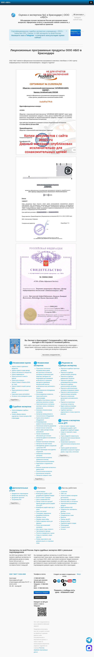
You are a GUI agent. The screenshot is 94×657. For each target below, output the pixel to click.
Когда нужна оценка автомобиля (20, 394)
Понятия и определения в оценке (45, 533)
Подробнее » (15, 399)
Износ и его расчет (41, 511)
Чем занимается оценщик (43, 531)
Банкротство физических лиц (20, 495)
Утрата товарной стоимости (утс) (70, 436)
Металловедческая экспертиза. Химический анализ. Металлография (44, 396)
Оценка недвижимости (18, 374)
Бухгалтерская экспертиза (43, 473)
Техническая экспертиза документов (46, 426)
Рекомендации (65, 525)
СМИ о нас (64, 493)
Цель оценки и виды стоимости (44, 529)
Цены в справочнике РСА (43, 499)
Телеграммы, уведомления (43, 513)
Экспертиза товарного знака (44, 475)
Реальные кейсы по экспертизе (69, 501)
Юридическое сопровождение (20, 493)
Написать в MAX (40, 597)
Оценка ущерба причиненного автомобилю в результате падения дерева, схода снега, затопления (70, 450)
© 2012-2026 (22, 574)
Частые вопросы (40, 491)
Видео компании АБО (66, 507)
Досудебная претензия (18, 497)
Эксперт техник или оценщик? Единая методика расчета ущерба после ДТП (45, 503)
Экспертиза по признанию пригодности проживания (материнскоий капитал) (44, 382)
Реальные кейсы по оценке (68, 499)
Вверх (79, 574)
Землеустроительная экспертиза (45, 461)
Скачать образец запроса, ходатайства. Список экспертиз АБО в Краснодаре (21, 416)
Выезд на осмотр (65, 521)
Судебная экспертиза (22, 407)
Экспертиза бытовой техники (44, 443)
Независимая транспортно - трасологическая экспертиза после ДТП (70, 444)
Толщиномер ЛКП (16, 499)
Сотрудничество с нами (67, 515)
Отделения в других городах (68, 523)
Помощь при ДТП (65, 519)
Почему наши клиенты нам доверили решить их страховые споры (45, 541)
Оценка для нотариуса (18, 380)
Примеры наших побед (42, 519)
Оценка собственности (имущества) (21, 372)
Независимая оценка (22, 363)
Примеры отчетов (41, 517)
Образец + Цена (76, 32)
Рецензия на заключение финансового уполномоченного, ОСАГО (69, 398)
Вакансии (63, 517)
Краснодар (79, 14)
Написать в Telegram (41, 592)
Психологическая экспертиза (44, 471)
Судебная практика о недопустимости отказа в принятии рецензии (70, 412)
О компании (64, 491)
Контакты (63, 529)
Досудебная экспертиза (42, 515)
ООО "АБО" (13, 574)
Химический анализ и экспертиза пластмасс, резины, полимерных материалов (45, 406)
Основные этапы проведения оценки (22, 396)
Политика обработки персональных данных (41, 650)
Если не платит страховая (68, 426)
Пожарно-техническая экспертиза (45, 441)
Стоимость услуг (65, 527)
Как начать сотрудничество (51, 355)
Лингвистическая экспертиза (44, 428)
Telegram (30, 35)
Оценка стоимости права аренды (21, 370)
